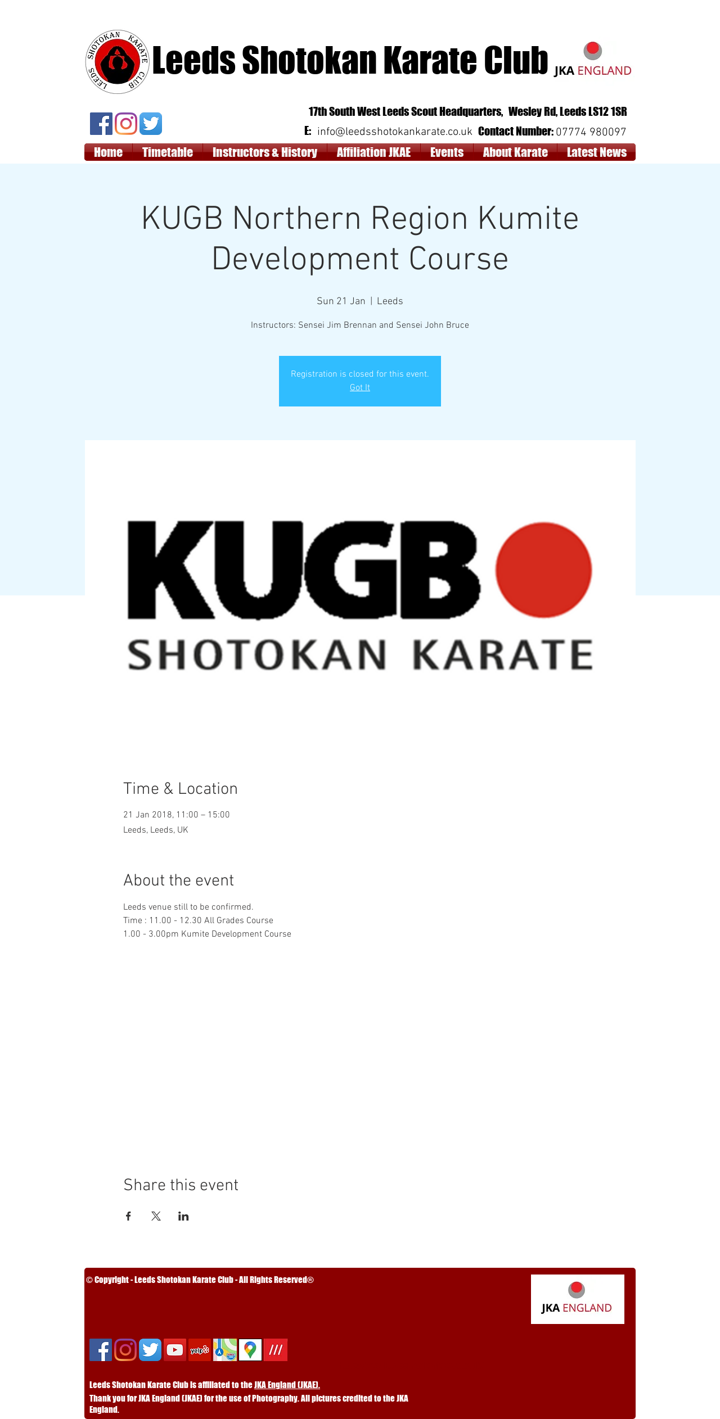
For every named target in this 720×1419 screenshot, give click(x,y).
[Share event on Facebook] (128, 1216)
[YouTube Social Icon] (175, 1350)
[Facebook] (101, 123)
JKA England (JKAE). (287, 1385)
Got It (360, 388)
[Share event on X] (156, 1216)
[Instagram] (126, 123)
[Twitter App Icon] (151, 123)
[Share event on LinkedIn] (183, 1216)
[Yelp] (199, 1350)
